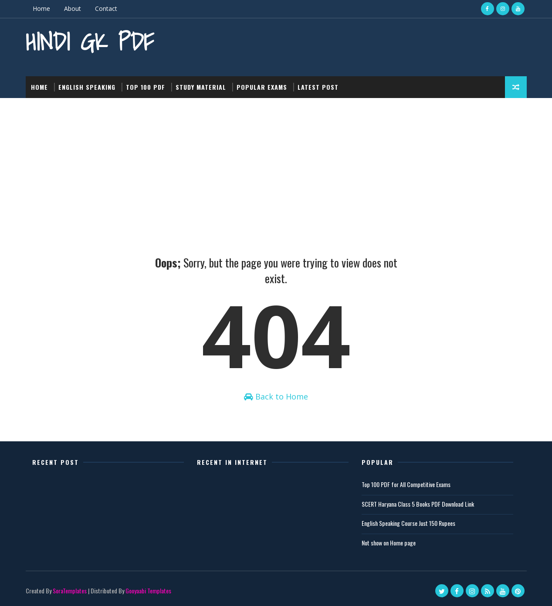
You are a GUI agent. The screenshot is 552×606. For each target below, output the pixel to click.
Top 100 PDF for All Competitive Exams (406, 484)
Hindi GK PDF (90, 41)
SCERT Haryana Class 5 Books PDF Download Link (418, 503)
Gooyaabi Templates (148, 590)
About (72, 8)
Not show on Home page (389, 542)
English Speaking (86, 86)
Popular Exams (262, 86)
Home (41, 8)
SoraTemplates (70, 590)
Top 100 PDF (145, 86)
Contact (106, 8)
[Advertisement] (276, 163)
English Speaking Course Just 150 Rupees (408, 523)
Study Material (201, 86)
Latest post (318, 86)
